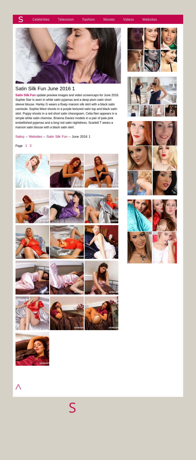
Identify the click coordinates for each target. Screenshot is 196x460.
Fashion (88, 19)
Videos (128, 19)
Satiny (20, 136)
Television (66, 19)
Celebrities (41, 19)
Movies (109, 19)
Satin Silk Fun (26, 95)
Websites (149, 19)
